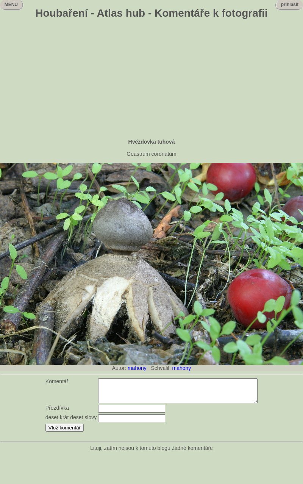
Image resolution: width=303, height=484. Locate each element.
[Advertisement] (151, 80)
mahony (137, 368)
